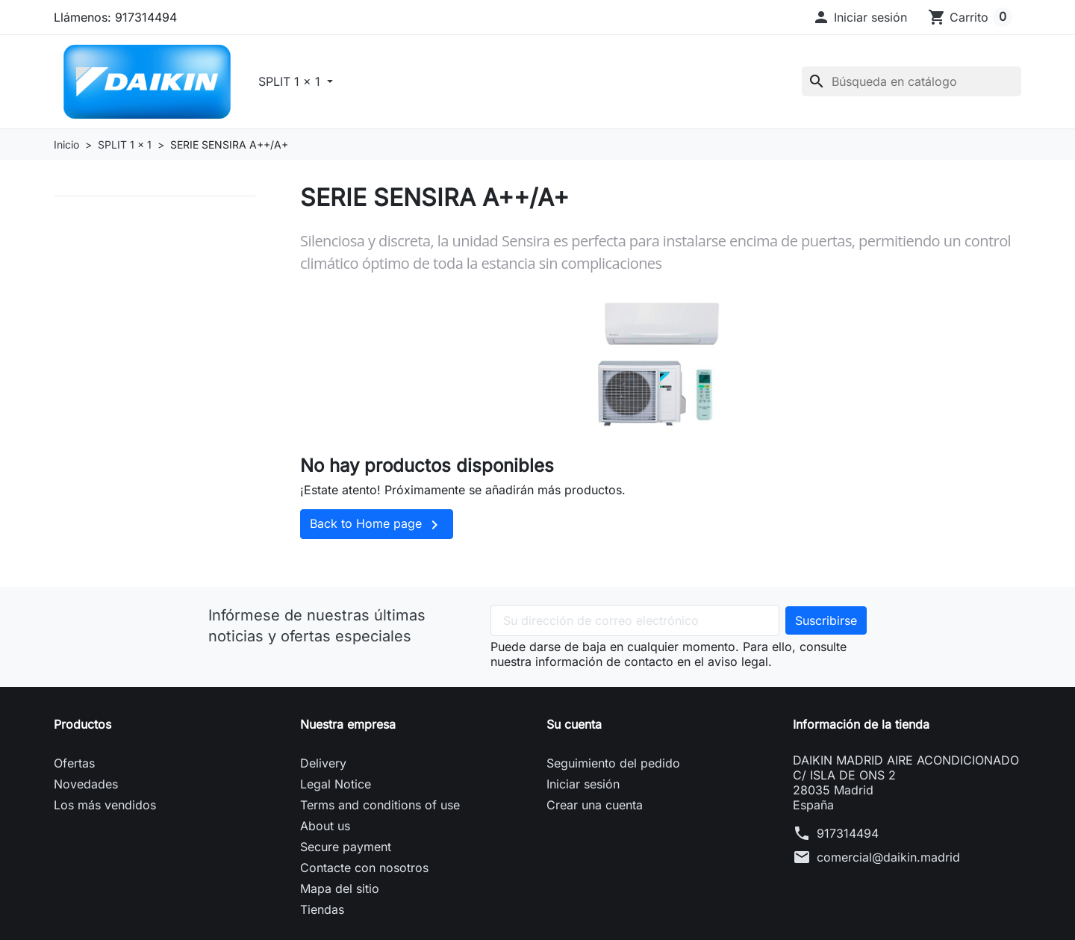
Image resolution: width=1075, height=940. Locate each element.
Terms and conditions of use (380, 804)
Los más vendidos (105, 804)
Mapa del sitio (339, 888)
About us (325, 825)
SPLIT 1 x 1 (291, 81)
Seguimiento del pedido (613, 763)
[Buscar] (911, 81)
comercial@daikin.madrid (888, 857)
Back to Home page (376, 525)
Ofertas (74, 763)
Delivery (323, 763)
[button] (859, 17)
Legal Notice (335, 783)
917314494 (848, 833)
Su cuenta (574, 724)
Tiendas (322, 909)
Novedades (86, 783)
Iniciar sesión (583, 783)
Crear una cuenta (594, 804)
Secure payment (345, 846)
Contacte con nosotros (364, 867)
